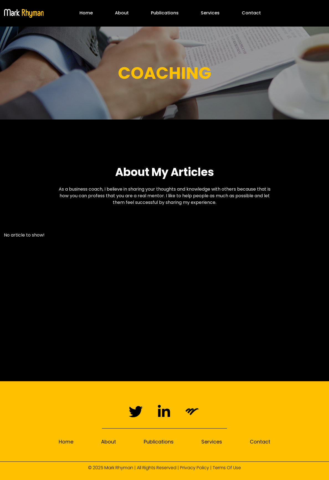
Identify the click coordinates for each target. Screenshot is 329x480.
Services (210, 13)
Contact (251, 13)
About (122, 13)
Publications (165, 13)
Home (86, 13)
